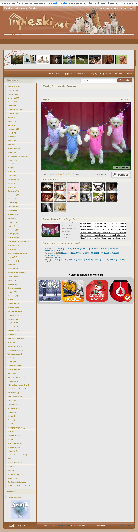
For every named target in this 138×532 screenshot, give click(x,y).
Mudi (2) (10, 459)
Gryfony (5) (12, 400)
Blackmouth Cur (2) (15, 443)
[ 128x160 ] (97, 260)
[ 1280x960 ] (93, 249)
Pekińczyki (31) (13, 268)
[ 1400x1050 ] (113, 249)
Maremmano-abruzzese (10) (17, 338)
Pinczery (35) (12, 257)
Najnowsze (81, 73)
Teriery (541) (12, 106)
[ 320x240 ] (64, 260)
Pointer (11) (12, 334)
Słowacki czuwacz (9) (15, 350)
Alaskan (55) (12, 187)
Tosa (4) (10, 424)
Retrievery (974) (13, 98)
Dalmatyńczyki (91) (14, 148)
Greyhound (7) (13, 373)
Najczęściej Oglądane (101, 73)
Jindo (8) (11, 358)
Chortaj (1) (11, 470)
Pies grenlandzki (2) (15, 462)
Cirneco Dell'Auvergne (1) (17, 474)
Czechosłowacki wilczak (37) (18, 253)
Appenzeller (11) (13, 327)
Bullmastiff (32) (13, 265)
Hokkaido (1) (12, 478)
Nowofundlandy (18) (15, 288)
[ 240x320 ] (72, 260)
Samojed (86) (12, 152)
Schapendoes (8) (14, 369)
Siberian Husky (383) (15, 109)
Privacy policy (125, 525)
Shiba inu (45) (13, 222)
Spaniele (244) (13, 113)
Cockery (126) (13, 137)
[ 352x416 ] (56, 260)
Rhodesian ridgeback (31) (17, 272)
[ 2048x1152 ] (59, 255)
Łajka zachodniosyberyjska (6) (19, 385)
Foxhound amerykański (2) (17, 455)
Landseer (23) (13, 280)
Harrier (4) (11, 420)
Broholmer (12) (13, 319)
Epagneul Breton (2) (15, 447)
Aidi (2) (10, 439)
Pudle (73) (11, 171)
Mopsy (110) (12, 140)
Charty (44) (11, 226)
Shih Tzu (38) (12, 249)
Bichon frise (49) (13, 214)
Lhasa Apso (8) (13, 362)
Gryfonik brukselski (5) (16, 396)
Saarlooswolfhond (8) (15, 365)
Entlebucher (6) (13, 381)
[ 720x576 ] (68, 249)
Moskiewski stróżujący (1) (17, 482)
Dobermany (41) (13, 230)
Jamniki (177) (12, 125)
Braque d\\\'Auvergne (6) (16, 377)
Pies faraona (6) (13, 393)
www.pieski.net (64, 525)
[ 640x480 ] (60, 249)
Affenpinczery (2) (14, 435)
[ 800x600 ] (76, 249)
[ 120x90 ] (112, 260)
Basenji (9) (11, 342)
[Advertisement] (69, 42)
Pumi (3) (11, 431)
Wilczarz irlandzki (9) (15, 354)
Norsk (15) (11, 299)
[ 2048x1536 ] (59, 251)
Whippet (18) (12, 292)
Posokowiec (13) (13, 315)
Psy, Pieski (54, 73)
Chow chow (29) (13, 276)
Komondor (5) (13, 404)
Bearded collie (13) (14, 307)
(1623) (13, 90)
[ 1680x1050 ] (104, 253)
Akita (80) (11, 164)
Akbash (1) (11, 466)
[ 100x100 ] (120, 260)
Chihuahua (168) (13, 129)
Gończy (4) (11, 416)
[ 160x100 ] (88, 260)
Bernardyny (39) (13, 234)
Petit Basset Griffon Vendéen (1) (19, 486)
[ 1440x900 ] (84, 253)
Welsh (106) (12, 144)
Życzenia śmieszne (14, 497)
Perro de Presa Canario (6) (17, 389)
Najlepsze (67, 73)
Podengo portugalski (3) (16, 428)
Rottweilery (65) (13, 179)
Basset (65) (12, 175)
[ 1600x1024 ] (94, 253)
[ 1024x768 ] (84, 249)
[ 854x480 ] (58, 257)
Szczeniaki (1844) (14, 86)
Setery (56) (11, 183)
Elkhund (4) (12, 412)
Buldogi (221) (12, 117)
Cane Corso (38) (13, 245)
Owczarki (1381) (13, 94)
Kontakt (116, 525)
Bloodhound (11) (14, 331)
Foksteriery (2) (13, 451)
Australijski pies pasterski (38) (18, 241)
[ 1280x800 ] (74, 253)
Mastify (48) (12, 218)
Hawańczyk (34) (13, 261)
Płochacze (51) (13, 199)
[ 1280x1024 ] (103, 249)
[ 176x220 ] (80, 260)
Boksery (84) (12, 160)
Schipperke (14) (13, 303)
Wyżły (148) (12, 133)
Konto (129, 73)
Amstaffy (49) (12, 210)
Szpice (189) (12, 121)
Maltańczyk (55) (13, 191)
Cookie (108, 525)
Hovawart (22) (13, 284)
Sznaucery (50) (13, 206)
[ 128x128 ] (105, 260)
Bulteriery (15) (13, 296)
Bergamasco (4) (13, 408)
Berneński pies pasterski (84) (18, 156)
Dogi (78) (11, 168)
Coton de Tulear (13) (15, 311)
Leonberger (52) (13, 195)
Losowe (118, 73)
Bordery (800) (12, 102)
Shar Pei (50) (12, 203)
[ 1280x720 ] (65, 253)
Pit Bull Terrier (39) (14, 237)
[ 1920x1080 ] (114, 253)
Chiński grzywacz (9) (15, 346)
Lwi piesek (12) (13, 323)
